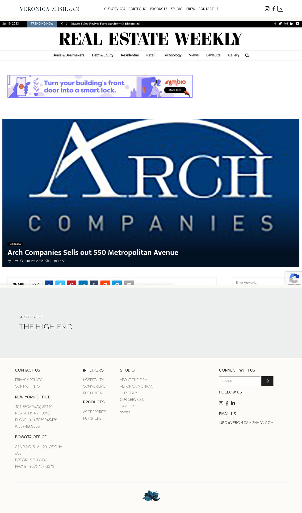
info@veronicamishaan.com (246, 422)
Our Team (128, 392)
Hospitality (93, 379)
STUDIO (177, 9)
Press (125, 412)
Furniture (92, 418)
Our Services (132, 399)
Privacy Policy (28, 379)
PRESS (190, 9)
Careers (127, 406)
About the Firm (133, 379)
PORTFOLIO (138, 9)
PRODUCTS (158, 9)
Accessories (94, 411)
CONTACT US (208, 9)
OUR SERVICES (114, 9)
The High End (46, 326)
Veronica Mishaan (136, 386)
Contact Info (27, 386)
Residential (93, 392)
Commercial (94, 386)
